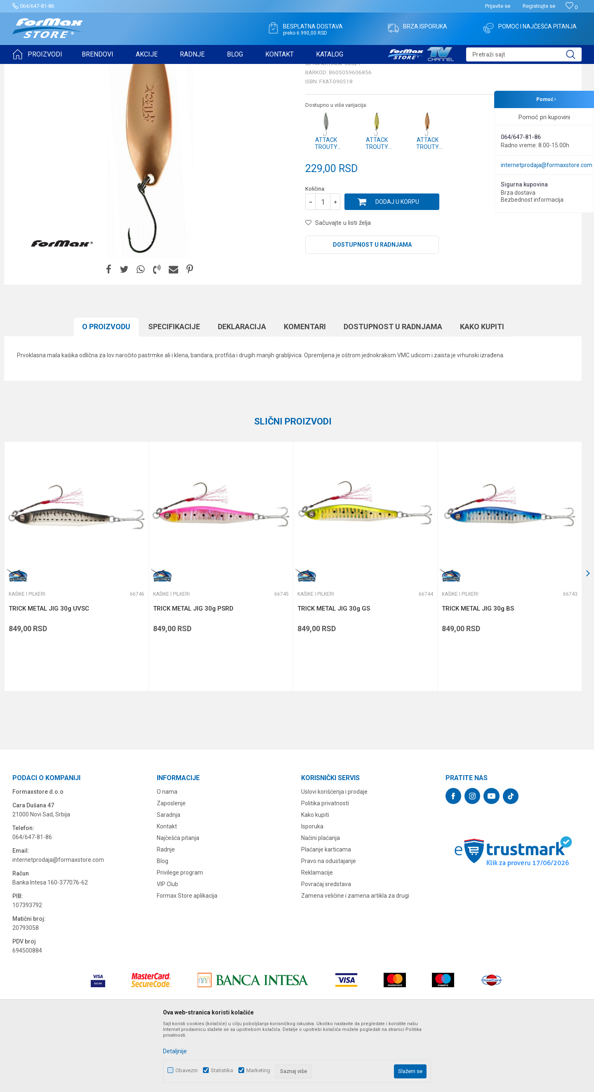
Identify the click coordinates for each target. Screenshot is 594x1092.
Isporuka (312, 890)
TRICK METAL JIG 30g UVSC (49, 672)
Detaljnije (175, 1051)
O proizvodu (106, 390)
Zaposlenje (171, 867)
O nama (167, 855)
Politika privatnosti (325, 867)
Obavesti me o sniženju (538, 228)
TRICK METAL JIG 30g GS (333, 672)
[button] (524, 54)
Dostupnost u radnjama (372, 308)
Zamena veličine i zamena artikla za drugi (355, 959)
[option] (76, 630)
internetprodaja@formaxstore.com (546, 165)
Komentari (305, 390)
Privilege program (180, 936)
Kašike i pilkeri (121, 69)
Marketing (258, 1070)
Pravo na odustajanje (328, 925)
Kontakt (167, 890)
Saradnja (168, 878)
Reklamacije (317, 936)
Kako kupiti (482, 390)
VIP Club (167, 948)
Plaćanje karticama (326, 913)
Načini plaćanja (320, 902)
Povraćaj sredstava (326, 948)
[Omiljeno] (572, 7)
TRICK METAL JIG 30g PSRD (193, 672)
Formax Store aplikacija (187, 959)
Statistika (222, 1070)
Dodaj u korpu (397, 265)
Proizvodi (59, 69)
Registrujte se (539, 6)
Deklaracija (242, 390)
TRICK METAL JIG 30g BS (478, 672)
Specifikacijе (174, 390)
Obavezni (186, 1070)
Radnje (166, 913)
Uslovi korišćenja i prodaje (334, 855)
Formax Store (27, 69)
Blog (162, 925)
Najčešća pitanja (178, 902)
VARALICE (87, 69)
